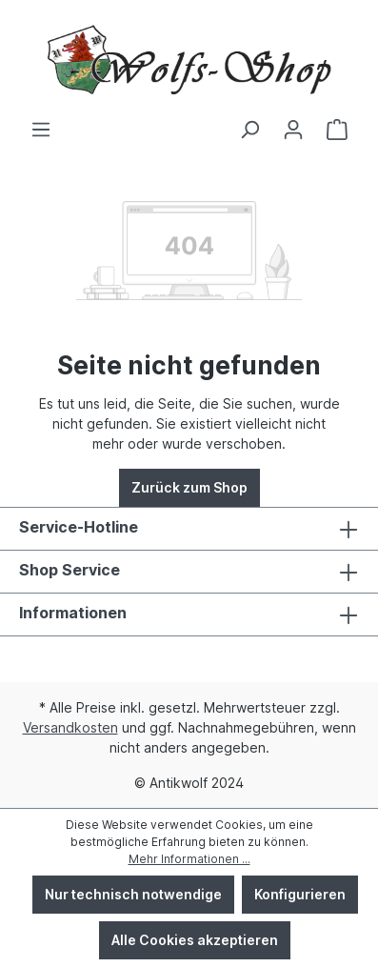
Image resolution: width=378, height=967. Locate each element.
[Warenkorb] (337, 129)
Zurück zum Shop (189, 487)
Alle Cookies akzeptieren (194, 940)
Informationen (73, 612)
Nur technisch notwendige (133, 894)
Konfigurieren (300, 894)
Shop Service (69, 569)
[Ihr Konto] (293, 129)
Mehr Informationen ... (189, 859)
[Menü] (41, 129)
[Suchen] (249, 129)
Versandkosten (70, 727)
